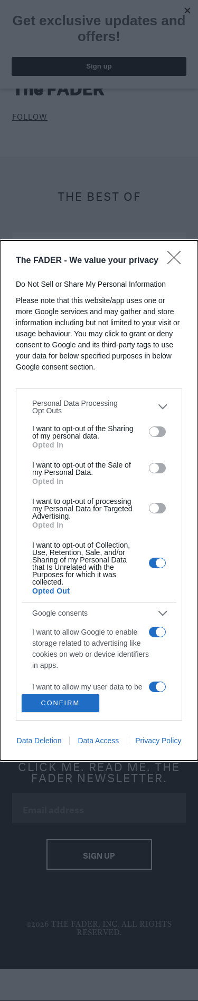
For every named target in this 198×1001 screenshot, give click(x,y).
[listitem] (99, 407)
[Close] (177, 261)
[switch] (157, 431)
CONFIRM (60, 703)
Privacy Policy (158, 740)
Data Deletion (39, 740)
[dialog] (99, 500)
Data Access (98, 740)
